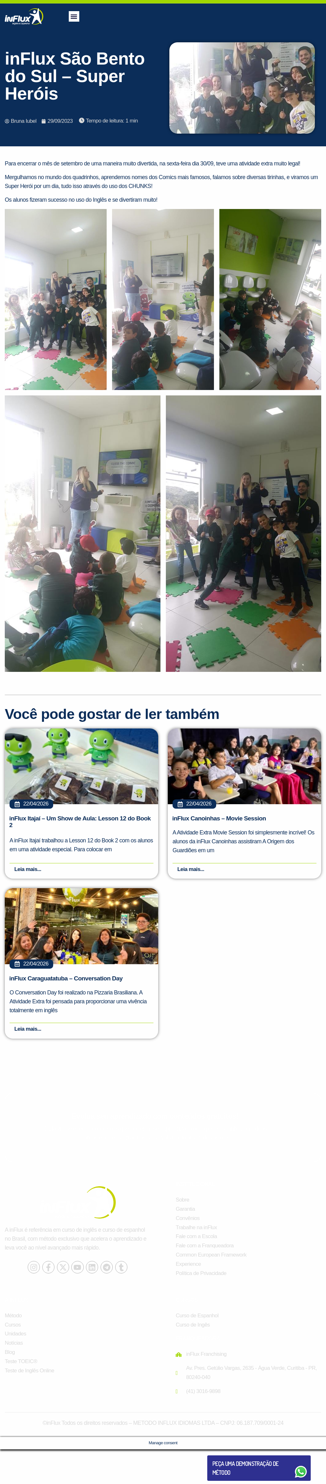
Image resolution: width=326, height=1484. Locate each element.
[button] (74, 16)
